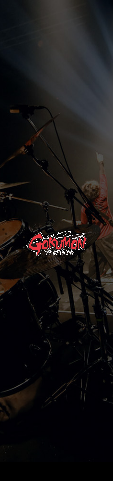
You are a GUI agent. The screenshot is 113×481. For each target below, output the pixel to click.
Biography (48, 120)
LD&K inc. (54, 475)
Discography (64, 120)
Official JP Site (50, 469)
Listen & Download (56, 218)
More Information (56, 357)
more (88, 384)
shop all (56, 450)
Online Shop (64, 469)
